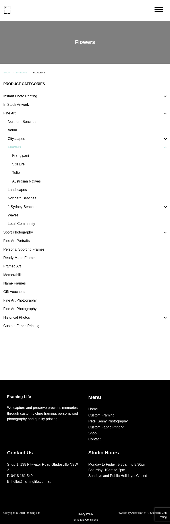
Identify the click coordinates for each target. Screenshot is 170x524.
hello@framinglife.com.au (32, 481)
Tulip (16, 173)
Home (93, 409)
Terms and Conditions (85, 519)
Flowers (14, 147)
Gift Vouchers (14, 292)
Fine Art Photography (20, 300)
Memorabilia (13, 275)
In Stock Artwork (16, 104)
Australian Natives (26, 181)
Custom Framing (101, 415)
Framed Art (12, 266)
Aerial (12, 130)
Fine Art (21, 72)
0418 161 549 (22, 476)
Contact (94, 439)
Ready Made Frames (19, 258)
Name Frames (14, 283)
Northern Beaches (22, 122)
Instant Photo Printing (20, 96)
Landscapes (17, 190)
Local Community (21, 224)
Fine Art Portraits (16, 241)
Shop (6, 72)
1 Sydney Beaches (22, 207)
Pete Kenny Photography (108, 421)
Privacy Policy (85, 514)
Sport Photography (18, 232)
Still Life (18, 164)
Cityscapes (16, 139)
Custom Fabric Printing (21, 326)
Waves (13, 215)
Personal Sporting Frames (23, 249)
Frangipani (20, 155)
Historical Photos (16, 317)
